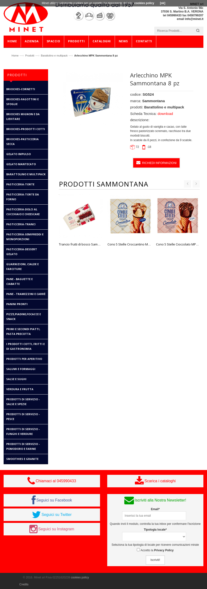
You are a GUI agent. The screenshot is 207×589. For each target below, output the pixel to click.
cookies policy (80, 577)
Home (15, 55)
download (165, 114)
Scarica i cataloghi (160, 481)
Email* (155, 509)
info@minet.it (194, 19)
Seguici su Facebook (54, 500)
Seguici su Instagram (56, 529)
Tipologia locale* (155, 529)
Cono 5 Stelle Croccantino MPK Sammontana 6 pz (143, 244)
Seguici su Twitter (57, 515)
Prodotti (29, 55)
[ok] (162, 3)
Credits (24, 584)
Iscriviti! (155, 560)
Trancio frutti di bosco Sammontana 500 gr (89, 244)
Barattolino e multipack (54, 55)
